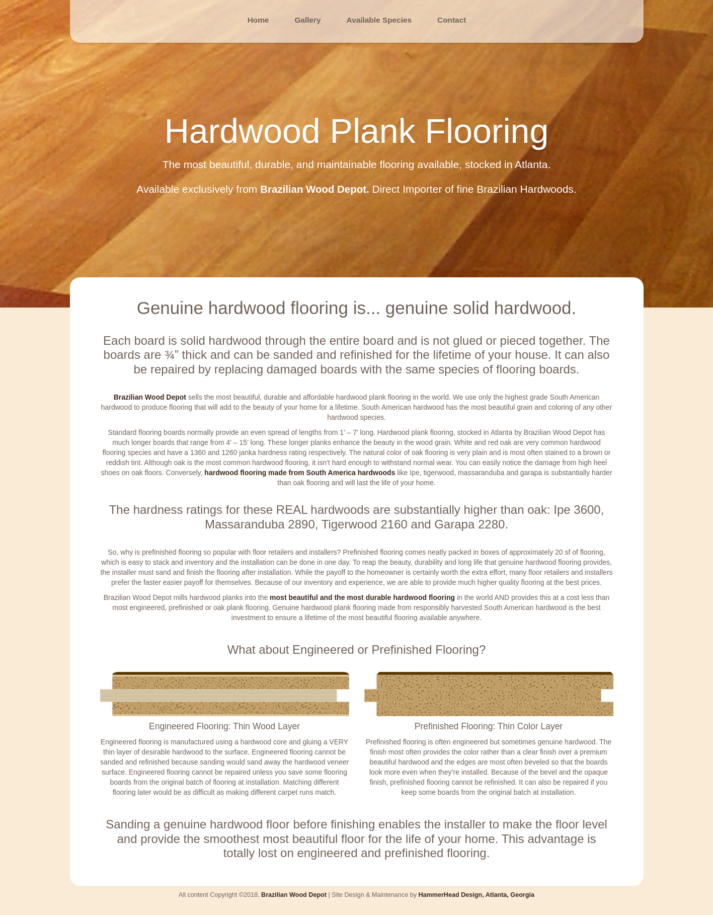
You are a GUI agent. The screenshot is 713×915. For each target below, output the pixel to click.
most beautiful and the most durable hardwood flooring (362, 597)
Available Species (379, 20)
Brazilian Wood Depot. (314, 189)
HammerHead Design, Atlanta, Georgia (476, 894)
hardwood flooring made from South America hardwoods (299, 473)
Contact (451, 20)
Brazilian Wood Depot (150, 397)
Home (258, 20)
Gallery (307, 20)
